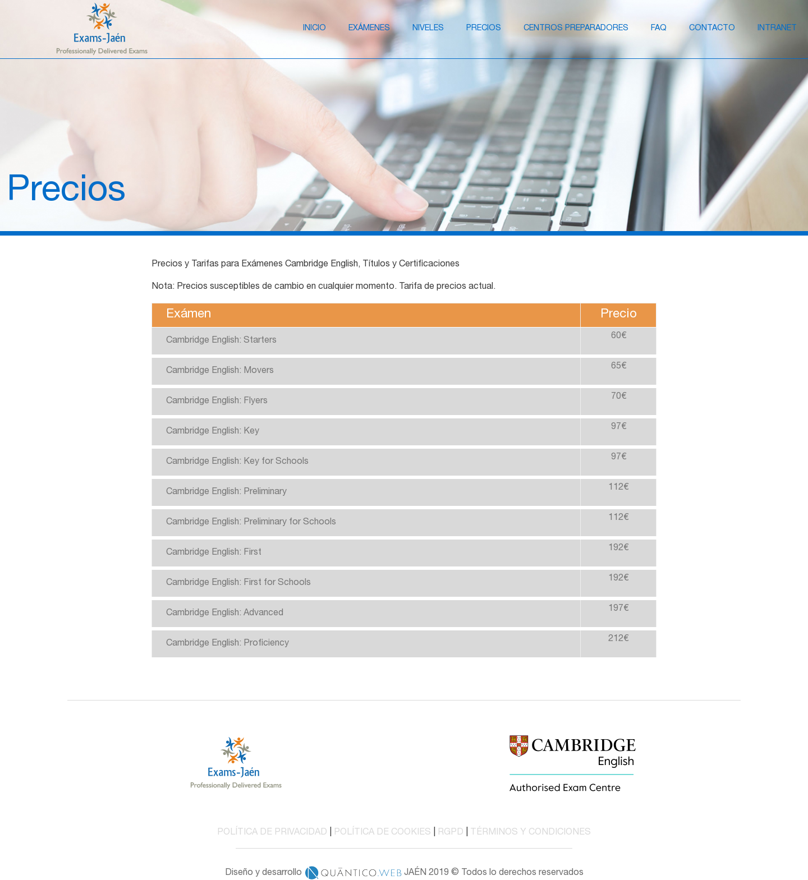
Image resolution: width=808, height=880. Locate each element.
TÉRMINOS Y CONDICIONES (530, 832)
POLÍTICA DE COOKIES (382, 832)
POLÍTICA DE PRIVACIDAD (272, 832)
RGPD (450, 832)
